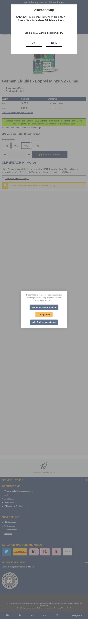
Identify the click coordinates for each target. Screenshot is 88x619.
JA (33, 43)
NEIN (54, 43)
